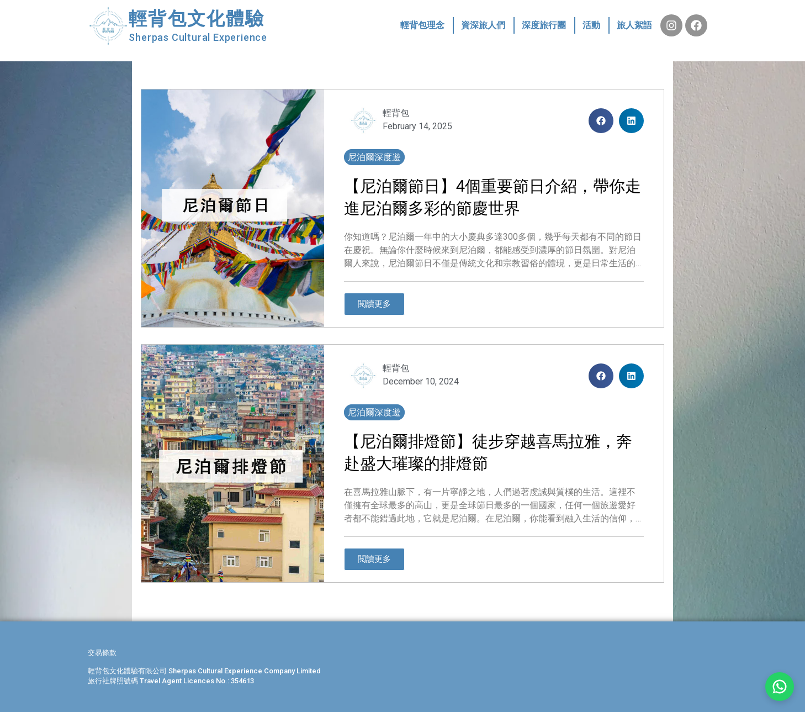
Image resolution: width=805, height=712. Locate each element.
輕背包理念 (422, 25)
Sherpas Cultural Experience (198, 37)
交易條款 (102, 652)
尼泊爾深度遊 (374, 157)
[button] (601, 120)
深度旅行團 (544, 25)
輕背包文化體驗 (196, 18)
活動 (591, 25)
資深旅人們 (483, 25)
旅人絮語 (634, 25)
